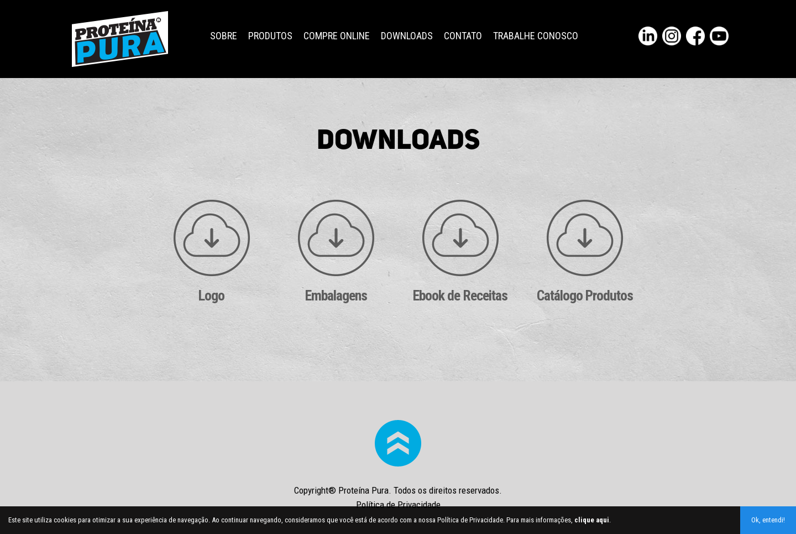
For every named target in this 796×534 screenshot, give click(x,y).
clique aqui (591, 520)
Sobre (223, 36)
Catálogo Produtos (585, 252)
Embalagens (336, 252)
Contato (463, 36)
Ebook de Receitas (460, 252)
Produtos (270, 36)
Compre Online (336, 36)
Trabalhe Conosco (535, 36)
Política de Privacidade (398, 504)
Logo (212, 252)
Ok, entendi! (768, 520)
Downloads (407, 36)
